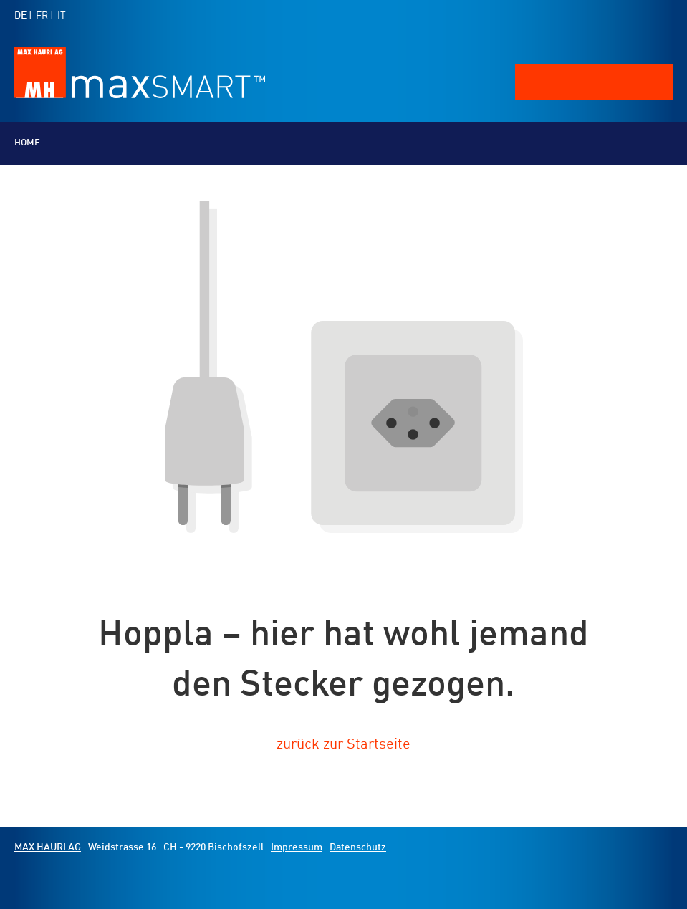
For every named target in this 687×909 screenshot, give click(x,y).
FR (42, 16)
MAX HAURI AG (47, 847)
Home (27, 143)
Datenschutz (358, 847)
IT (61, 16)
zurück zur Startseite (343, 745)
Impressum (296, 847)
